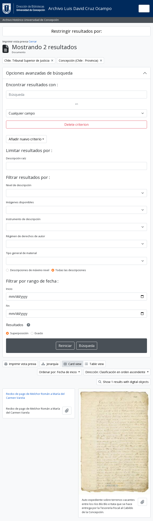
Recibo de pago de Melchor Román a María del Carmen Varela (35, 396)
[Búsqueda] (76, 94)
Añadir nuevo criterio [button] (25, 139)
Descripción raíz (16, 158)
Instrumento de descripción (23, 219)
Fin (8, 306)
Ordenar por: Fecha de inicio (58, 372)
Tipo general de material (21, 253)
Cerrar (33, 41)
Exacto (39, 333)
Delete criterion (76, 124)
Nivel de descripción (18, 185)
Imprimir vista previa (20, 364)
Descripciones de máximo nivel (29, 270)
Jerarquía (50, 364)
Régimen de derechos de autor (25, 236)
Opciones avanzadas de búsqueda (39, 73)
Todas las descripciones (70, 270)
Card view (72, 364)
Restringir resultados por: (76, 31)
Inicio (9, 289)
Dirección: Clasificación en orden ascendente (115, 372)
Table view (94, 364)
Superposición (19, 333)
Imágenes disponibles (20, 202)
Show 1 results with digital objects (123, 382)
